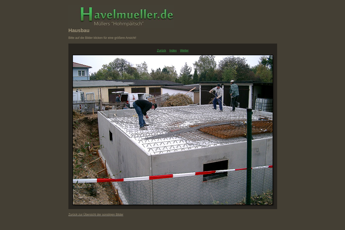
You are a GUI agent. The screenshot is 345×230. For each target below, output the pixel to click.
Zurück (161, 50)
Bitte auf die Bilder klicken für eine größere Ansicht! (102, 38)
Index (172, 50)
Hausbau (78, 30)
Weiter (184, 50)
